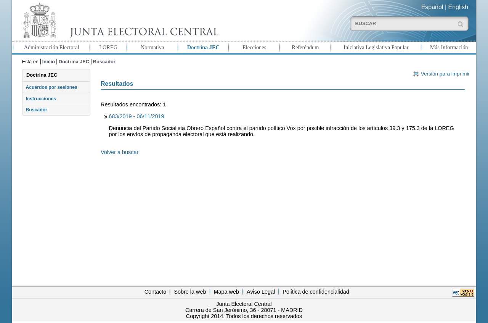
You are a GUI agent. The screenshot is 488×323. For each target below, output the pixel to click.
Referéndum (305, 47)
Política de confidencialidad (316, 292)
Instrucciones (41, 98)
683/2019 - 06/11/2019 (136, 116)
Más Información (449, 47)
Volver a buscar (119, 152)
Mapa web (226, 292)
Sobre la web (190, 292)
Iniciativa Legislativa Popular (376, 47)
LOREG (108, 47)
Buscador (104, 61)
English (458, 7)
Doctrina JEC (203, 47)
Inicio (48, 61)
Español (432, 7)
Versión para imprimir (445, 74)
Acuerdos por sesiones (51, 87)
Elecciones (254, 47)
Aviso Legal (261, 292)
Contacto (155, 292)
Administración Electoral (51, 47)
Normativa (152, 47)
